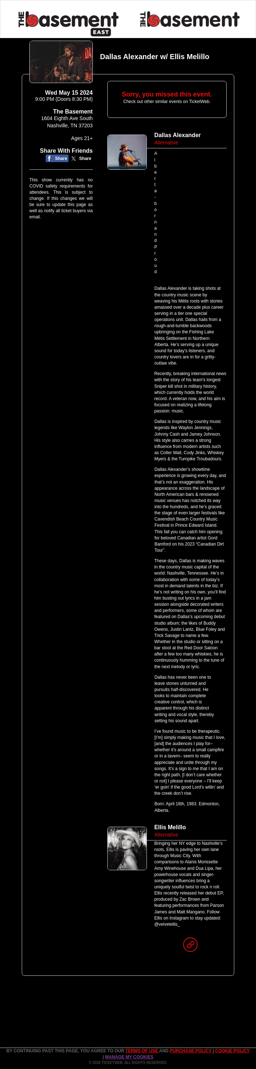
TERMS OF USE (142, 1050)
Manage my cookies (129, 1057)
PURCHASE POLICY (191, 1050)
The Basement (72, 111)
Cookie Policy (232, 1050)
